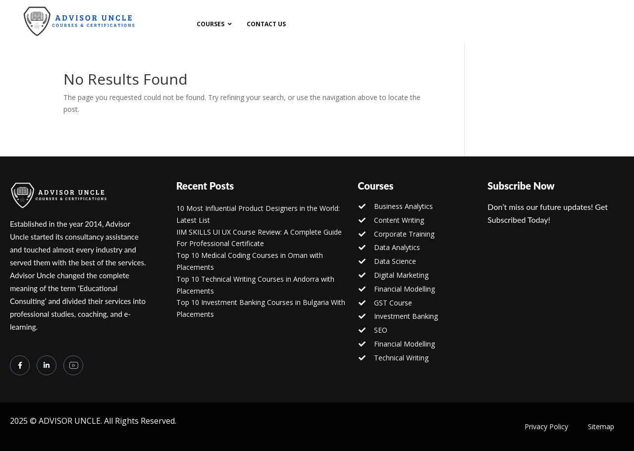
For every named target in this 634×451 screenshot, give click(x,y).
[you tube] (73, 365)
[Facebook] (20, 365)
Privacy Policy (546, 426)
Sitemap (601, 426)
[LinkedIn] (46, 365)
